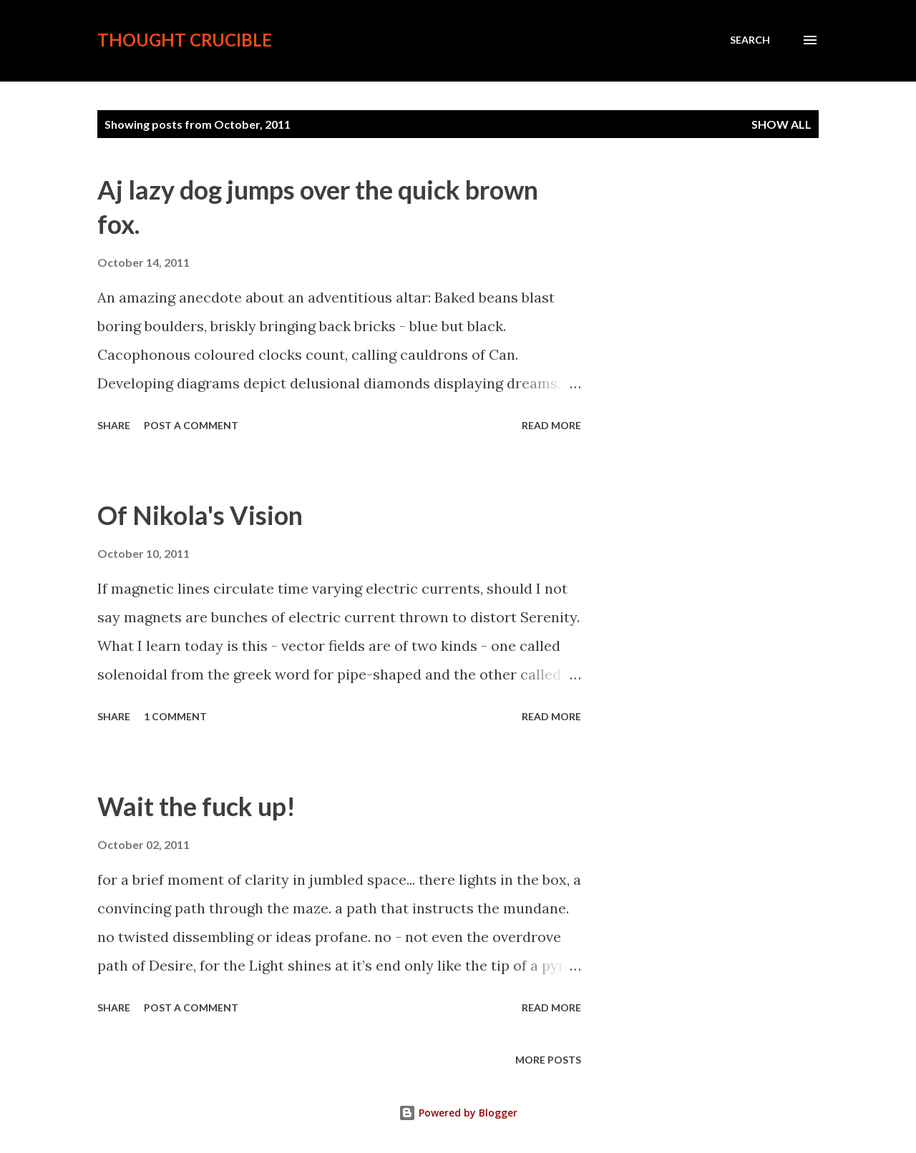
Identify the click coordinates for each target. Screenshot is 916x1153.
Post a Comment (191, 425)
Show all (781, 124)
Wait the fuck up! (196, 806)
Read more (551, 425)
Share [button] (113, 425)
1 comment (175, 716)
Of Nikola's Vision (200, 515)
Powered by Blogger (458, 1112)
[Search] (750, 40)
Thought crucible (184, 39)
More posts (548, 1060)
